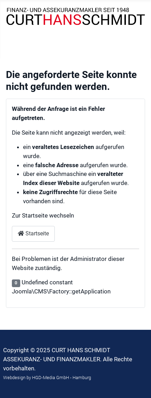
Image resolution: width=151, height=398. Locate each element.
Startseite (33, 233)
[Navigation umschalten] (15, 50)
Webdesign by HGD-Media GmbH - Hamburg (47, 377)
